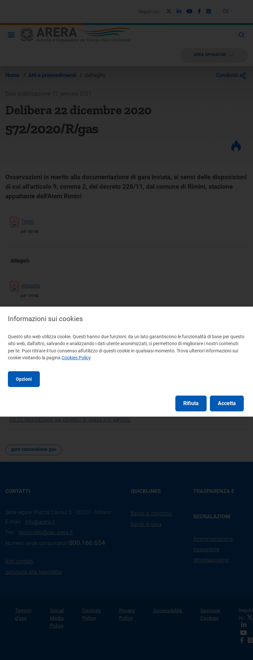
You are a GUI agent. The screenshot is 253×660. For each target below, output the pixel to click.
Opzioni (24, 379)
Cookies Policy (76, 357)
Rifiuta (191, 403)
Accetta (227, 403)
